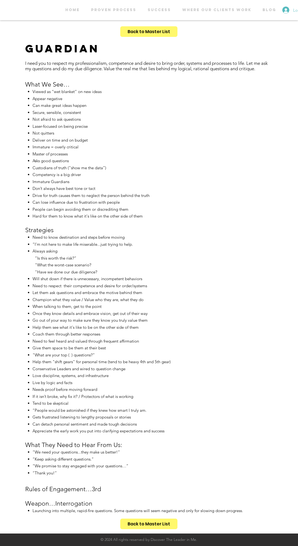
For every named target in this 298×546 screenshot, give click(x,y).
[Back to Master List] (148, 31)
